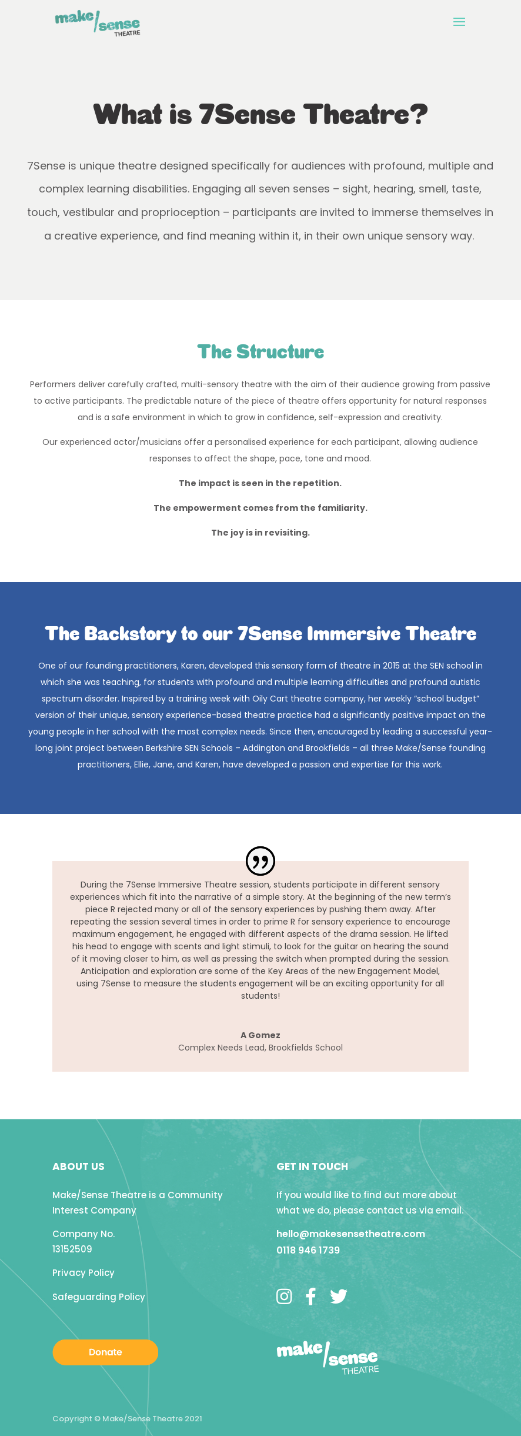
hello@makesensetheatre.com (350, 1234)
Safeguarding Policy (98, 1297)
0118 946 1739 (308, 1250)
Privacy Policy (83, 1273)
